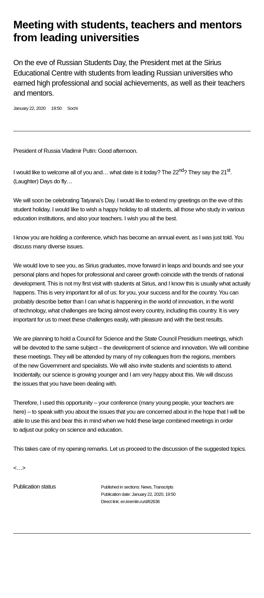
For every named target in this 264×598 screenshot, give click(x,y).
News (146, 487)
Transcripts (163, 487)
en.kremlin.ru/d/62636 (140, 501)
